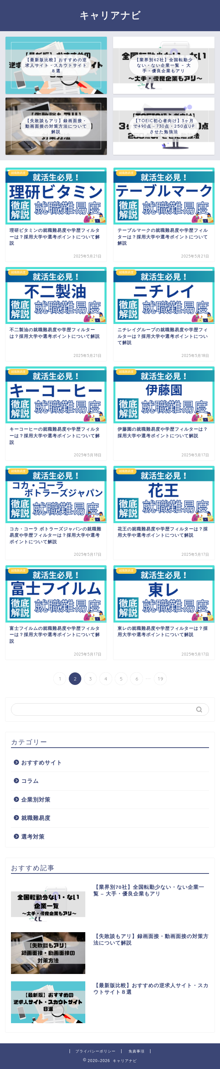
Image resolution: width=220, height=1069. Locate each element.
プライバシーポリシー (95, 1051)
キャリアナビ (110, 15)
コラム (30, 781)
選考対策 (33, 836)
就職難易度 (36, 818)
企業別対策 (36, 799)
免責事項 (136, 1051)
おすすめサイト (41, 762)
